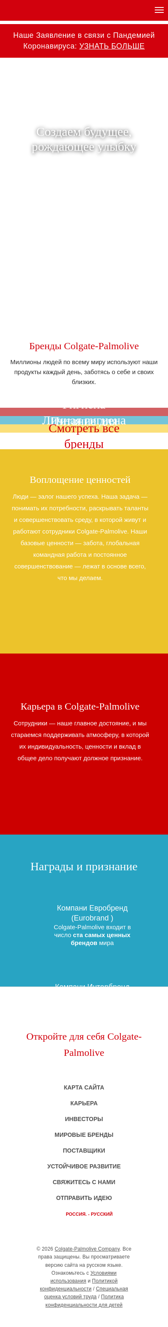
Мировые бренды (83, 1134)
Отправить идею (84, 1198)
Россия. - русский (89, 1214)
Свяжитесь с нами (84, 1182)
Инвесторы (84, 1119)
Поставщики (84, 1150)
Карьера (84, 1103)
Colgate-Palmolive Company (87, 1249)
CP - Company (84, 1318)
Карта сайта (84, 1087)
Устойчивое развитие (84, 1166)
